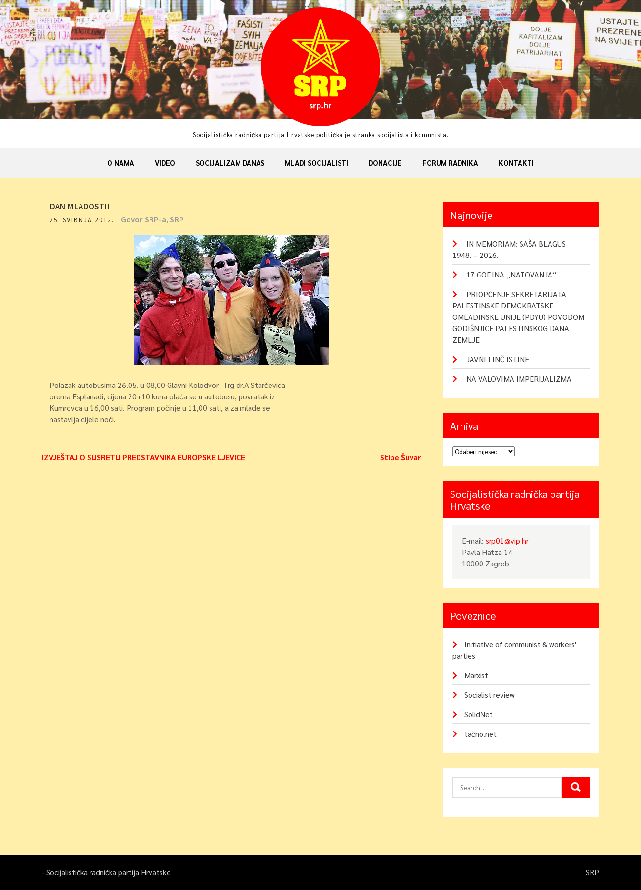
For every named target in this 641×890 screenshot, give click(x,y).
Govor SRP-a (147, 219)
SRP (181, 219)
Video (165, 162)
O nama (120, 162)
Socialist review (489, 695)
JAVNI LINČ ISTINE (497, 359)
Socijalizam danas (230, 162)
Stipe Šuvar (400, 457)
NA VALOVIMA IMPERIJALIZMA (518, 379)
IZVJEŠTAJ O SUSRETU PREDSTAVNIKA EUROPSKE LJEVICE (143, 457)
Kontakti (516, 162)
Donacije (385, 162)
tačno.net (480, 734)
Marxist (476, 675)
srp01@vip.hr (507, 540)
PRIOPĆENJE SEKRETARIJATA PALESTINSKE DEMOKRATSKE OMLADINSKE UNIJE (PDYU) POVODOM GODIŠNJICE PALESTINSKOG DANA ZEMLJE (518, 317)
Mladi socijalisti (316, 162)
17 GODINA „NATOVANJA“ (511, 274)
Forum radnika (450, 162)
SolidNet (478, 714)
